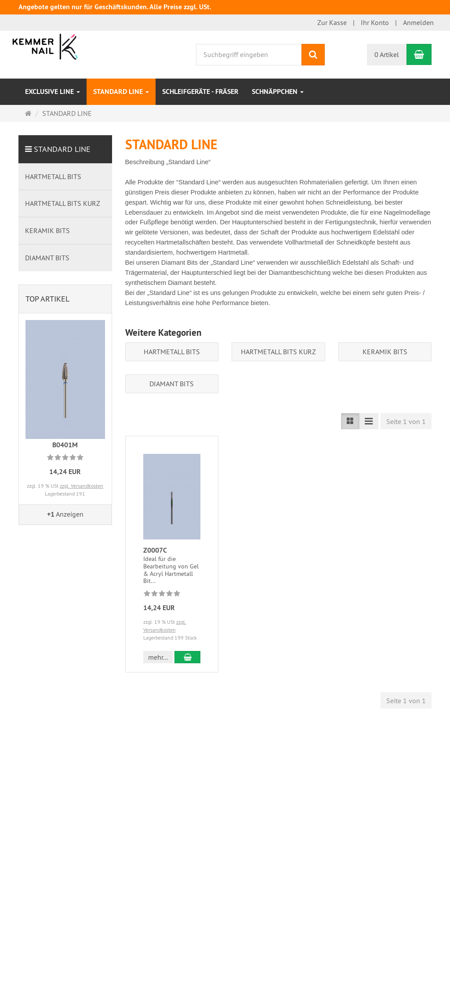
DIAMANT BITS (171, 383)
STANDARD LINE (121, 91)
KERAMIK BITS (385, 351)
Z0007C (155, 550)
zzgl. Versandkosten (81, 485)
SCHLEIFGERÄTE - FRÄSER (200, 91)
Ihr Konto (375, 22)
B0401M (65, 444)
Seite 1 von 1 (406, 421)
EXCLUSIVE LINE (52, 91)
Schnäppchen (278, 91)
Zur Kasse (332, 22)
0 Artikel (386, 54)
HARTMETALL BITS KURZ (278, 351)
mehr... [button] (158, 657)
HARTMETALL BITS (172, 351)
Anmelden (418, 22)
